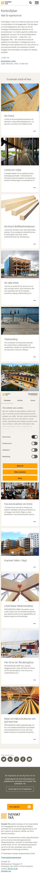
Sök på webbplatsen (32, 2)
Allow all (20, 466)
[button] (37, 2)
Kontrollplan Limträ (8, 61)
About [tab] (32, 400)
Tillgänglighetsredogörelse (11, 858)
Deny (20, 478)
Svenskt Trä (6, 2)
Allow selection (20, 472)
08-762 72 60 (12, 869)
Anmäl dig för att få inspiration (20, 789)
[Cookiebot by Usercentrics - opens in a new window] (28, 394)
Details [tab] (20, 400)
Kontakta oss (6, 871)
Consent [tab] (7, 400)
